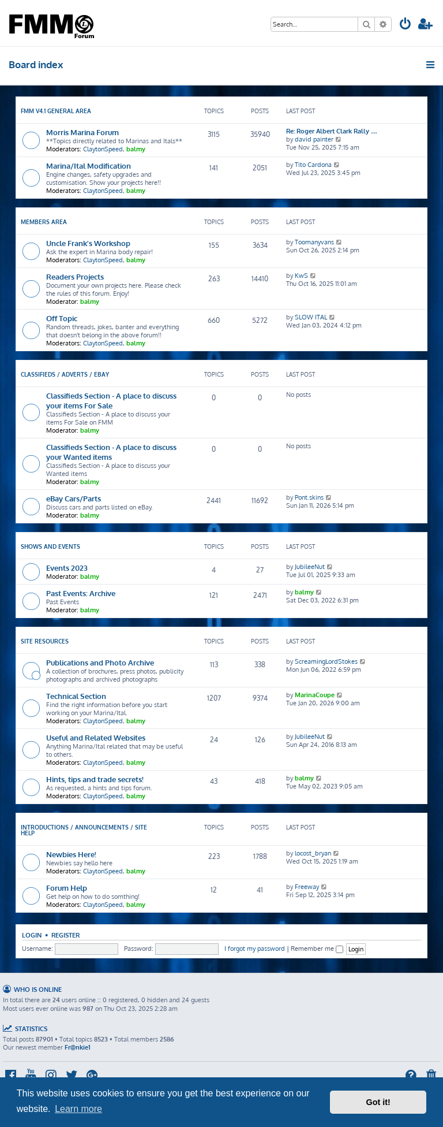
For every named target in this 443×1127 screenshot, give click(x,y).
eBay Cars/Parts (73, 498)
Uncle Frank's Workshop (88, 243)
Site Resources (45, 641)
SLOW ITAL (311, 317)
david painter (314, 139)
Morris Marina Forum (82, 132)
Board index (36, 64)
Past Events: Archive (80, 593)
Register (65, 935)
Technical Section (76, 696)
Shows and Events (50, 546)
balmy (135, 149)
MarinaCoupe (315, 695)
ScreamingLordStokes (326, 661)
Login (32, 935)
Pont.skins (309, 497)
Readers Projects (75, 276)
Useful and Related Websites (95, 737)
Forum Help (66, 887)
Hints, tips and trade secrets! (95, 779)
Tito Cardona (313, 165)
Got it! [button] (378, 1102)
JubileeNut (310, 567)
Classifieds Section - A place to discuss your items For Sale (111, 400)
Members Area (44, 221)
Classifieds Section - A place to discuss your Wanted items (111, 452)
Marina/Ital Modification (88, 165)
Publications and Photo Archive (100, 662)
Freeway (307, 887)
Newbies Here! (71, 854)
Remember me (317, 948)
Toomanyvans (314, 242)
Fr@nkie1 (78, 1047)
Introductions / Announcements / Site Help (84, 830)
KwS (301, 275)
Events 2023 (67, 567)
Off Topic (61, 318)
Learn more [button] (78, 1109)
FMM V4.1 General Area (56, 110)
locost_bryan (313, 853)
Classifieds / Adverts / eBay (65, 374)
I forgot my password (254, 948)
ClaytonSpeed (103, 149)
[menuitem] (405, 25)
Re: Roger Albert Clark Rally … (331, 131)
